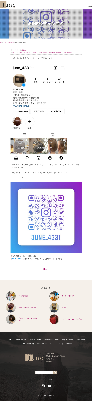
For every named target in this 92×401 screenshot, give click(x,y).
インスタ (15, 52)
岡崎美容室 (46, 52)
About (53, 344)
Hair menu (80, 340)
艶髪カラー (52, 52)
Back (46, 269)
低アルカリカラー (37, 52)
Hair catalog (28, 344)
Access (69, 344)
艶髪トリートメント (61, 52)
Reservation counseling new (28, 340)
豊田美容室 (70, 52)
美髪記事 (11, 42)
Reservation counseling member (58, 340)
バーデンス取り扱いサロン (25, 52)
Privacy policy (47, 379)
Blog (61, 344)
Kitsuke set (42, 344)
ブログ (5, 42)
